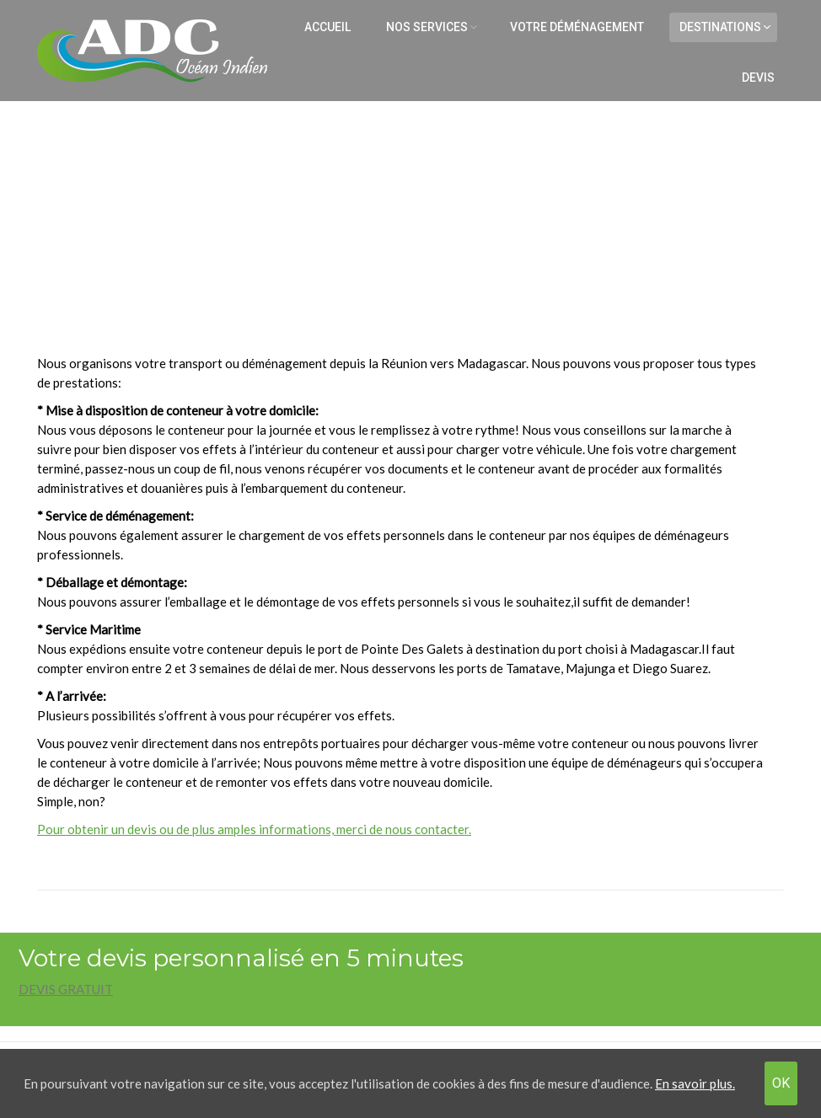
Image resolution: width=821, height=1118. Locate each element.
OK (781, 1083)
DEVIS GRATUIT (66, 989)
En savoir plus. (695, 1083)
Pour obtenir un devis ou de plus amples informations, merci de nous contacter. (254, 829)
